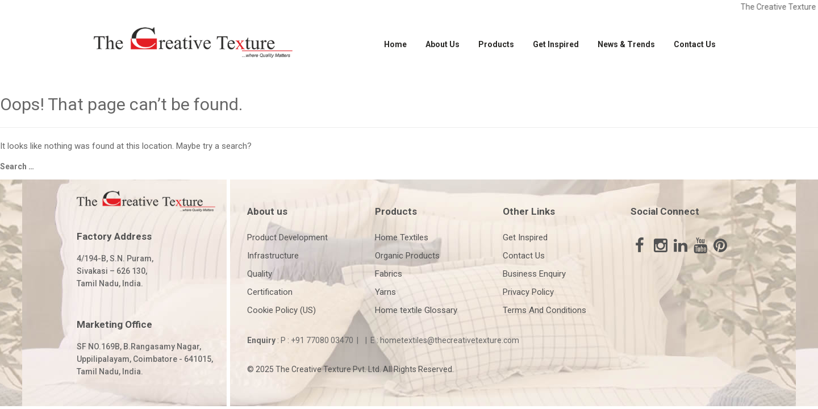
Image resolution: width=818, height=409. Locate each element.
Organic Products (407, 256)
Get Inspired (556, 44)
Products (496, 44)
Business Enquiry (534, 274)
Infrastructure (273, 256)
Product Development (287, 237)
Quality (259, 274)
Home (395, 44)
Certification (270, 292)
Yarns (385, 292)
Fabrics (388, 274)
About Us (442, 44)
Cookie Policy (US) (281, 310)
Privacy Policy (528, 292)
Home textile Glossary (416, 310)
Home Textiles (401, 237)
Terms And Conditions (544, 310)
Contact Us (695, 44)
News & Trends (626, 44)
